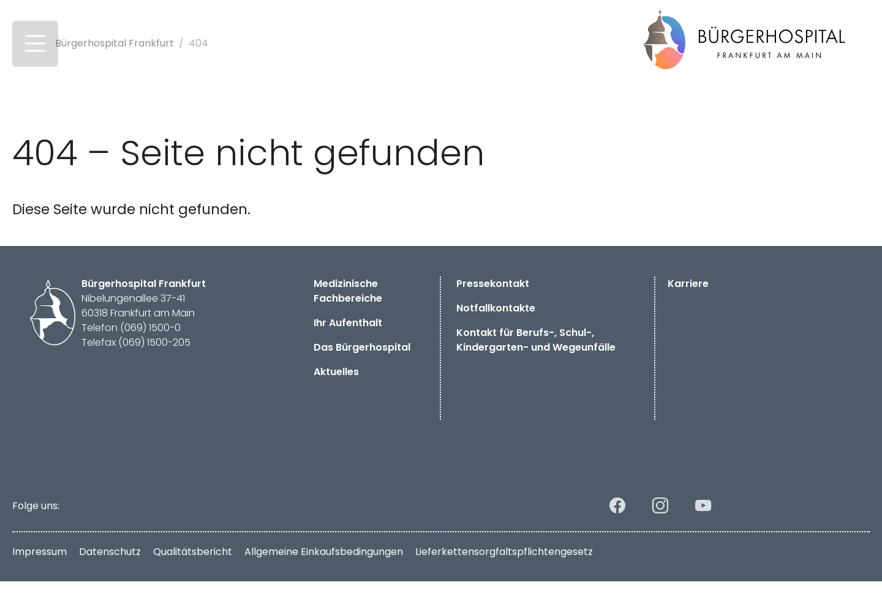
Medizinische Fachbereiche (348, 305)
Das (362, 362)
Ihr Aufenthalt (348, 337)
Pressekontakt (492, 298)
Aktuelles (336, 386)
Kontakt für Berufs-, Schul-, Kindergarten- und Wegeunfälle (537, 354)
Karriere (688, 298)
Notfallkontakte (495, 323)
